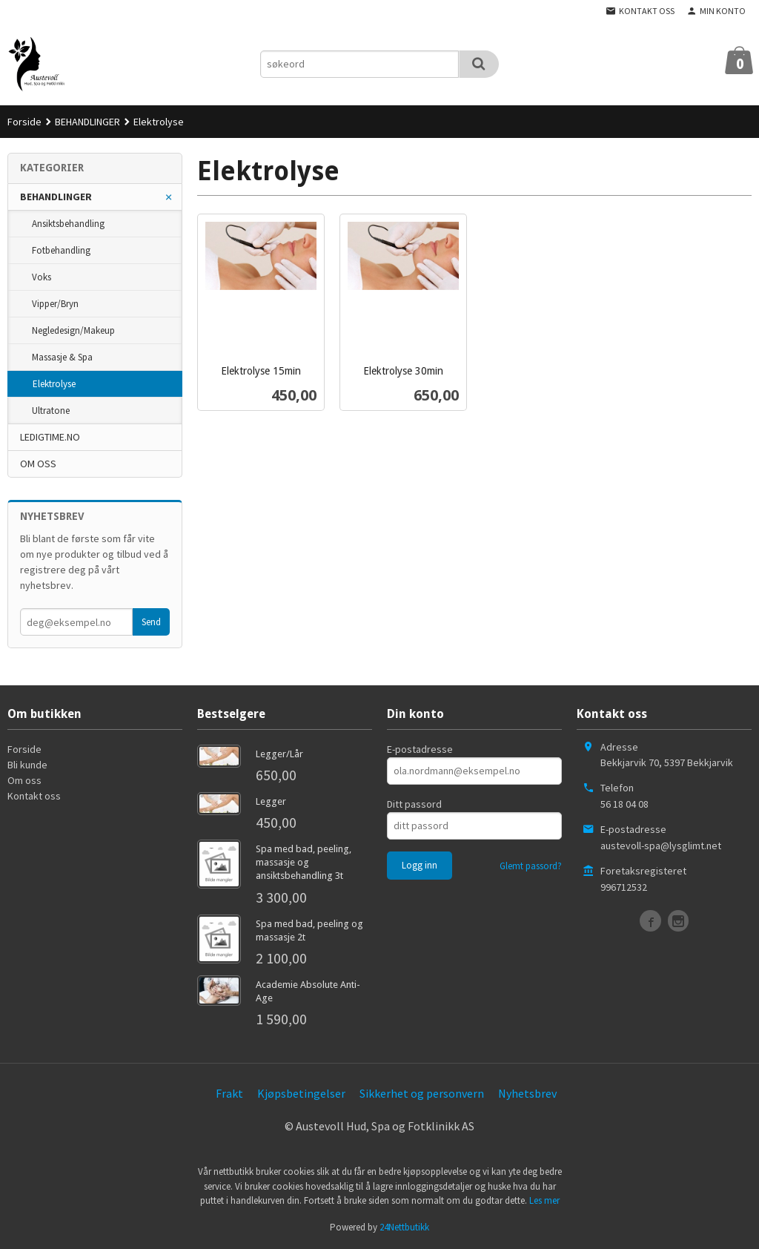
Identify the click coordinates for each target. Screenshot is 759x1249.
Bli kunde (27, 764)
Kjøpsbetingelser (301, 1093)
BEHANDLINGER (56, 196)
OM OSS (38, 463)
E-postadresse (420, 749)
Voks (41, 277)
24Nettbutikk (404, 1227)
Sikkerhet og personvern (421, 1093)
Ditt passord (414, 804)
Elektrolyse (54, 384)
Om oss (24, 780)
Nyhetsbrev (527, 1093)
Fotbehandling (61, 250)
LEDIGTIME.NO (50, 437)
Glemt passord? (531, 866)
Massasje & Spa (62, 357)
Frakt (229, 1093)
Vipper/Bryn (55, 303)
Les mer (544, 1200)
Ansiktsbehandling (68, 223)
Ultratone (51, 410)
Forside (24, 121)
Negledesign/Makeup (73, 330)
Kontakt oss (34, 796)
